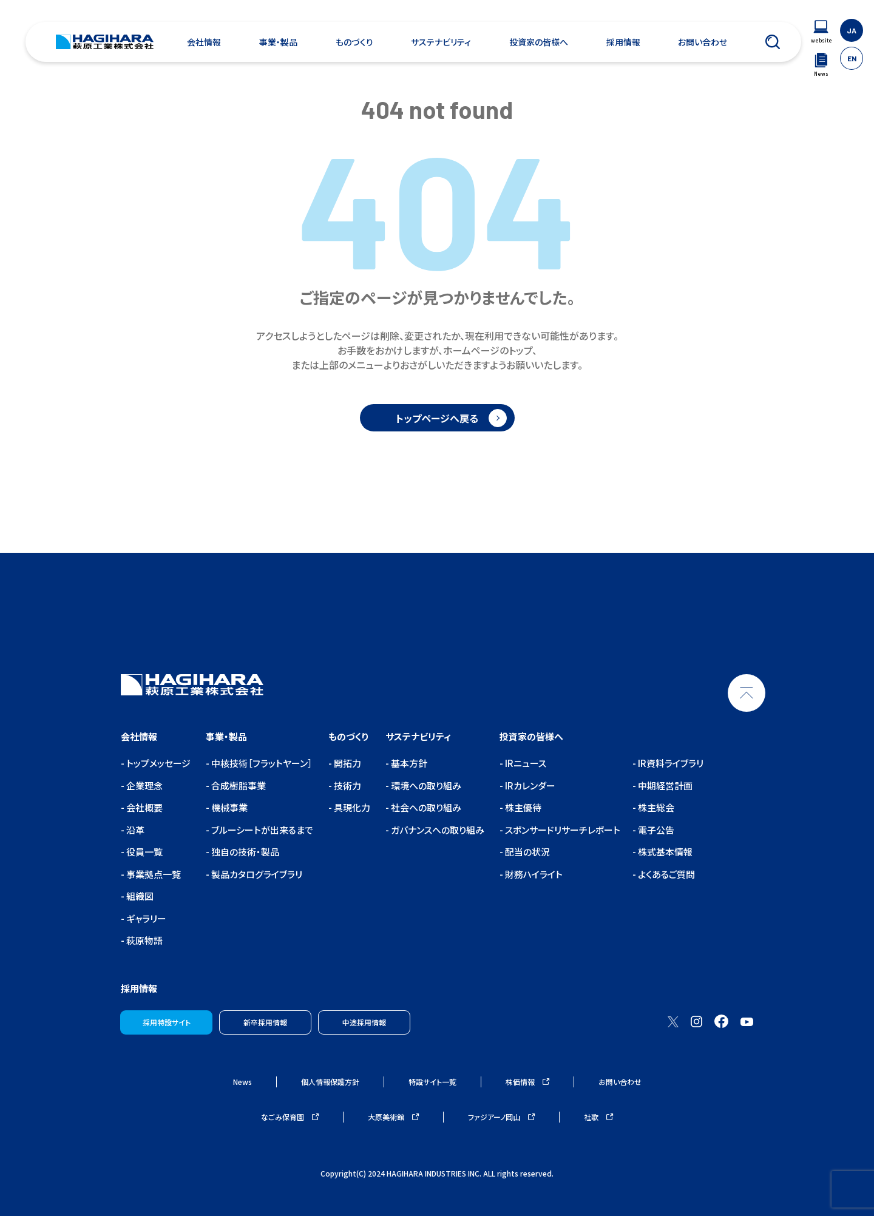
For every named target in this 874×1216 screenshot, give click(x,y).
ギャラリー (145, 918)
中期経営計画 (664, 785)
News (242, 1081)
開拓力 (346, 763)
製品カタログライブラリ (255, 874)
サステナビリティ (441, 42)
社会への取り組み (425, 807)
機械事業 (228, 807)
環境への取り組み (425, 785)
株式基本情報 (664, 851)
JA (851, 30)
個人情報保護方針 (330, 1081)
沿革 (134, 829)
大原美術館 (393, 1117)
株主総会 (655, 807)
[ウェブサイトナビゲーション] (821, 31)
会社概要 (143, 807)
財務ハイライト (533, 874)
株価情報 (527, 1081)
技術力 (346, 785)
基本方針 (408, 763)
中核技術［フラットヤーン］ (261, 763)
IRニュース (524, 763)
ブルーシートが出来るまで (261, 829)
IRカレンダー (529, 785)
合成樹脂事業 (237, 785)
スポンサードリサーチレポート (561, 829)
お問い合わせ (702, 42)
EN (851, 58)
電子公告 (655, 829)
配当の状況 (526, 851)
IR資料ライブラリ (669, 763)
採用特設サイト (167, 1022)
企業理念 (143, 785)
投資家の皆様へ (538, 42)
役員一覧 (143, 851)
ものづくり (354, 42)
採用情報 (623, 42)
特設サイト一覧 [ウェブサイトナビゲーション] (432, 1081)
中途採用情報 (364, 1022)
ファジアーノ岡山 (501, 1117)
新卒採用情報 (265, 1022)
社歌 (598, 1117)
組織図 (139, 896)
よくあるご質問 (665, 874)
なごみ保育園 (290, 1117)
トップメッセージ (157, 763)
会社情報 (204, 42)
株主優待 (522, 807)
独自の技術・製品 (244, 851)
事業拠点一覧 (152, 874)
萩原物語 (143, 940)
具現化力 (351, 807)
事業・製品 (278, 42)
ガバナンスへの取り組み (436, 829)
